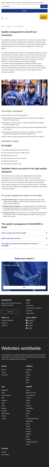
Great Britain (29, 408)
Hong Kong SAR (6, 395)
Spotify (29, 328)
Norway (28, 423)
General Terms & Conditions (34, 308)
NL (34, 392)
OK (44, 6)
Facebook (30, 320)
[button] (24, 233)
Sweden (28, 439)
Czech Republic (30, 395)
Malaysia (3, 408)
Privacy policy (30, 305)
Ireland (28, 413)
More (24, 287)
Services (9, 26)
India (2, 398)
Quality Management (18, 26)
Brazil (27, 372)
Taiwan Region (5, 413)
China (3, 392)
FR (32, 392)
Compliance (29, 310)
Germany (28, 405)
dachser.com (22, 359)
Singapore (4, 411)
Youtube (29, 325)
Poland (28, 426)
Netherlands (29, 421)
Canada (28, 375)
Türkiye (28, 444)
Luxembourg (29, 418)
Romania (28, 431)
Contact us (4, 325)
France (28, 403)
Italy (27, 416)
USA (27, 382)
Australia (3, 452)
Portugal (28, 429)
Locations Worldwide (7, 320)
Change (24, 10)
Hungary (28, 411)
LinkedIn (29, 323)
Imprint (28, 303)
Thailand (3, 416)
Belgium (28, 392)
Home (2, 26)
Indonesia (4, 400)
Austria (28, 390)
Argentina (28, 369)
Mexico (28, 380)
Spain (27, 436)
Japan (3, 403)
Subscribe (10, 311)
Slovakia (28, 434)
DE (37, 418)
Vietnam (3, 418)
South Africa (4, 375)
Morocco (3, 369)
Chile (27, 377)
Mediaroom (4, 323)
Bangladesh (4, 390)
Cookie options (30, 313)
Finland (28, 400)
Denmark (28, 398)
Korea (3, 405)
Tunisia (3, 372)
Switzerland (29, 442)
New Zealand (5, 454)
